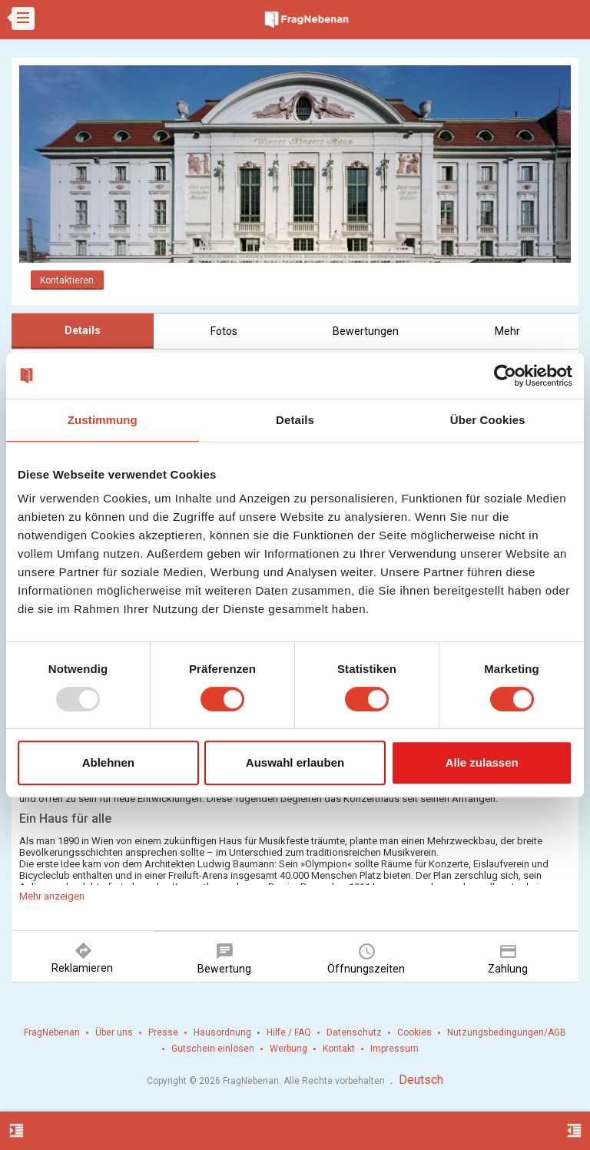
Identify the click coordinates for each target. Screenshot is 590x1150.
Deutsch (421, 1079)
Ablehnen (108, 762)
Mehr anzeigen (52, 896)
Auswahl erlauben (295, 762)
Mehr (507, 331)
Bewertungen (366, 331)
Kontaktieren (67, 280)
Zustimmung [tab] (103, 419)
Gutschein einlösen (212, 1048)
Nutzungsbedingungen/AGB (506, 1032)
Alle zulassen (482, 762)
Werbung (288, 1048)
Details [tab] (295, 419)
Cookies (414, 1032)
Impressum (394, 1048)
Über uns (114, 1032)
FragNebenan (52, 1032)
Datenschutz (354, 1032)
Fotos (223, 331)
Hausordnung (222, 1032)
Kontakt (339, 1048)
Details (83, 330)
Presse (163, 1032)
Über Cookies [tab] (487, 419)
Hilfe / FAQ (289, 1032)
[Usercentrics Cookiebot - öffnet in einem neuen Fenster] (505, 375)
